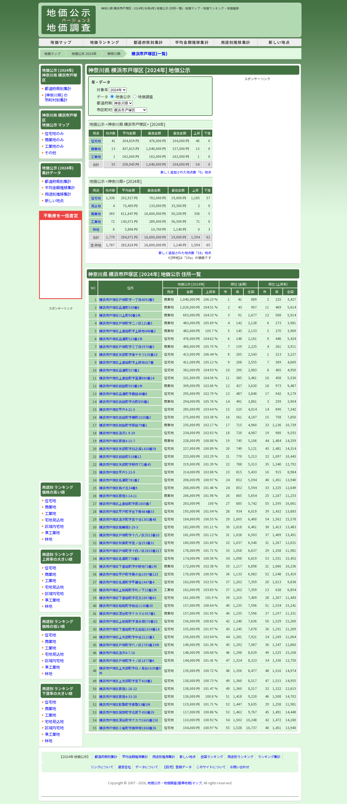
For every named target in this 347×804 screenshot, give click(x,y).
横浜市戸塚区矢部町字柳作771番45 (125, 464)
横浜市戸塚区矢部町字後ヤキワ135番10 (128, 354)
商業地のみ (54, 139)
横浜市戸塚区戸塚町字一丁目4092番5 (126, 299)
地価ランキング (105, 42)
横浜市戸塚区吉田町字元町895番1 (124, 401)
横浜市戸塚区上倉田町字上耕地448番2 (127, 331)
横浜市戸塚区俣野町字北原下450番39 (126, 712)
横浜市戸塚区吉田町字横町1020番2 (125, 417)
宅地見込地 (54, 520)
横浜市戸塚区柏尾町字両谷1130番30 (126, 605)
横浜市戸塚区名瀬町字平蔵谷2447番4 (126, 582)
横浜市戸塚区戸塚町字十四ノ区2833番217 (130, 550)
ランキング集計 (269, 756)
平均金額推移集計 (192, 42)
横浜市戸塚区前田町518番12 (120, 456)
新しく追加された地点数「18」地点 (185, 252)
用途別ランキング (240, 756)
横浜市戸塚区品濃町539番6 (119, 307)
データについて (146, 767)
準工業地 (52, 532)
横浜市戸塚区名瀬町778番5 (119, 558)
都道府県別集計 (148, 42)
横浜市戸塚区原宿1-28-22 (118, 688)
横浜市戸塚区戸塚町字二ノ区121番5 (125, 323)
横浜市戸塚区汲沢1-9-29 (117, 433)
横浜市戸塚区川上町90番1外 (120, 315)
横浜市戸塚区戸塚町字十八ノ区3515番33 (129, 535)
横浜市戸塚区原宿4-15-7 (117, 440)
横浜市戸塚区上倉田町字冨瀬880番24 (126, 378)
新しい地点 (279, 42)
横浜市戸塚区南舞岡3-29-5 (118, 527)
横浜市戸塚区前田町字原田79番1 (123, 425)
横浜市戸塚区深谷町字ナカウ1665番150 (128, 720)
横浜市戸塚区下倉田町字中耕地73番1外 (128, 566)
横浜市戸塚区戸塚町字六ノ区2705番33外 (129, 644)
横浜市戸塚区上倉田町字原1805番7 (125, 503)
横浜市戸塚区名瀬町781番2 (119, 480)
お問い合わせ (239, 767)
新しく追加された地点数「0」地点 (185, 172)
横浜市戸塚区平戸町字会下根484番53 (126, 511)
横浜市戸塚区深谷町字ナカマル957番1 (127, 613)
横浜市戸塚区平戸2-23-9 (117, 472)
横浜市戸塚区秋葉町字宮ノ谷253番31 (126, 542)
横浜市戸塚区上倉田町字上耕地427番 (126, 362)
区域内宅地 (54, 526)
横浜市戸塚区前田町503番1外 (121, 385)
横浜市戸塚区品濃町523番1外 (121, 338)
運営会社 (124, 767)
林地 (48, 539)
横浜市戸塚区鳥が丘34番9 (118, 487)
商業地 (50, 507)
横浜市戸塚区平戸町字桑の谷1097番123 (128, 574)
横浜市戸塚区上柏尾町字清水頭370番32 (128, 621)
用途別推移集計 (235, 42)
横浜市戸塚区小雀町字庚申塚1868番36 (127, 728)
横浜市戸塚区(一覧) (149, 53)
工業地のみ (54, 146)
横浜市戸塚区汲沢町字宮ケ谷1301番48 (127, 519)
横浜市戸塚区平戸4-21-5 (117, 409)
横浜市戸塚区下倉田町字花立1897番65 (127, 597)
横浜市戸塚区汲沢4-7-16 (117, 652)
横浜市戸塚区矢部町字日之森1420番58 (127, 448)
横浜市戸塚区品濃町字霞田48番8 (123, 393)
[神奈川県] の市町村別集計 (56, 97)
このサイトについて (211, 767)
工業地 (50, 513)
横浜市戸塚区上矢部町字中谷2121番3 (126, 637)
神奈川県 (113, 53)
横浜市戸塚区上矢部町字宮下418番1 (125, 680)
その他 (50, 152)
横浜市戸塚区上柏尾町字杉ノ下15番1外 (128, 590)
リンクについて (102, 767)
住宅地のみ (54, 133)
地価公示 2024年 (84, 53)
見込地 (96, 206)
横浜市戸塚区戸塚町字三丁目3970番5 (126, 346)
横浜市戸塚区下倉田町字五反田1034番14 (129, 629)
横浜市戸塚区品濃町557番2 (119, 370)
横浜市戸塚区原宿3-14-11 (118, 495)
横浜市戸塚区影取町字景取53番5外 (124, 704)
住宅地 (50, 500)
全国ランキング (211, 756)
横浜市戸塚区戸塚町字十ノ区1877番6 (126, 660)
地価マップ (61, 42)
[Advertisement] (199, 23)
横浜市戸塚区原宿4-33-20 (118, 696)
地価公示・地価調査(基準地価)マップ (174, 782)
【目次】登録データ (177, 767)
